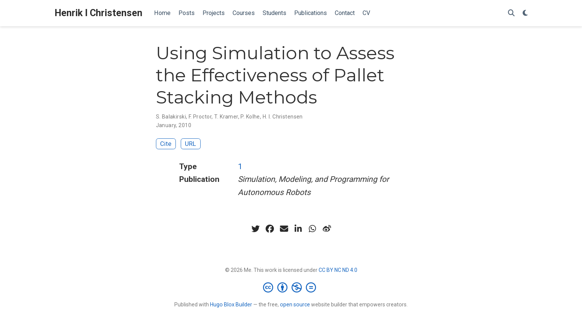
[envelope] (284, 228)
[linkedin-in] (298, 228)
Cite (165, 143)
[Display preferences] (525, 13)
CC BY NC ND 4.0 (338, 270)
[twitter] (255, 228)
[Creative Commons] (291, 287)
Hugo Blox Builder (231, 305)
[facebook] (269, 228)
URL (190, 143)
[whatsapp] (312, 228)
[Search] (511, 13)
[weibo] (327, 228)
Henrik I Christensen (98, 13)
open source (295, 305)
